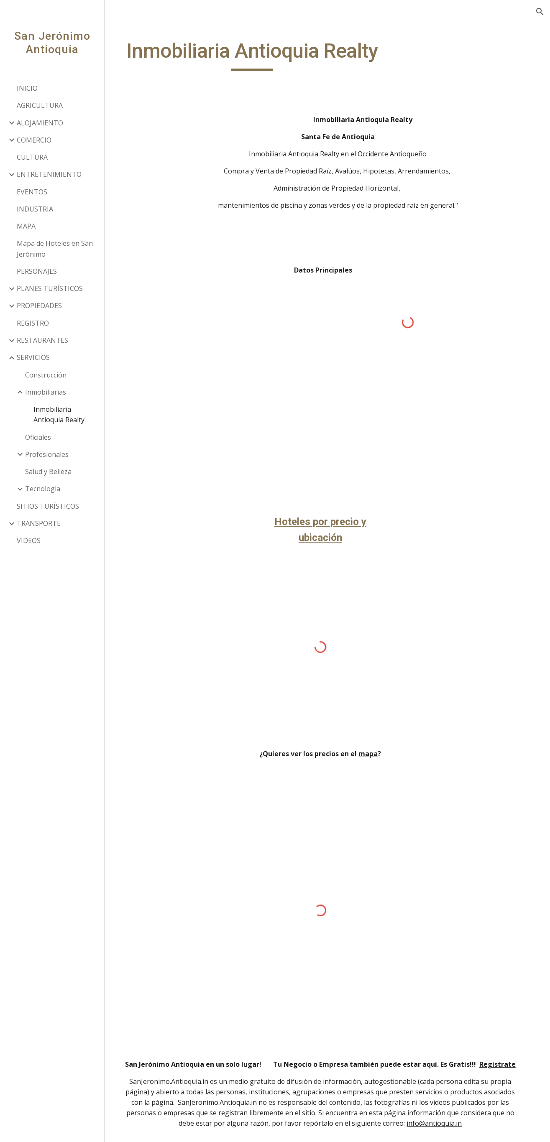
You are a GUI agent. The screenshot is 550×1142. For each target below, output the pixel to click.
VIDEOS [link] (29, 540)
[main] (261, 54)
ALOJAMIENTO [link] (40, 122)
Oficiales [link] (38, 437)
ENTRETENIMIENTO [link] (49, 174)
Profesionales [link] (47, 454)
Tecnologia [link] (42, 488)
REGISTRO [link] (33, 323)
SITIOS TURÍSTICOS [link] (48, 506)
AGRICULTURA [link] (40, 105)
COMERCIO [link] (34, 140)
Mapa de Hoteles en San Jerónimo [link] (55, 248)
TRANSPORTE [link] (39, 523)
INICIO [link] (27, 88)
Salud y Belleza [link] (48, 471)
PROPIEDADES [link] (39, 305)
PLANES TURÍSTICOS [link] (50, 288)
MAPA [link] (26, 226)
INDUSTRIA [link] (35, 209)
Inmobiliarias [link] (45, 392)
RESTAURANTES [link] (42, 340)
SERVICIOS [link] (33, 357)
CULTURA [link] (32, 157)
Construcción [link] (46, 375)
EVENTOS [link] (32, 191)
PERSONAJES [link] (37, 271)
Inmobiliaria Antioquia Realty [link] (58, 414)
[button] (540, 12)
